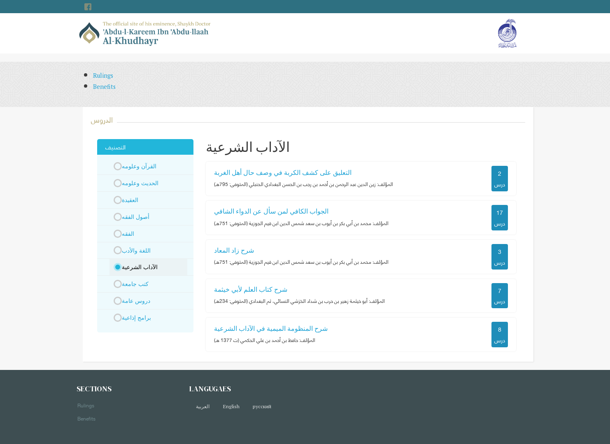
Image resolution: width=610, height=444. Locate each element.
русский (262, 406)
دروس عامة (136, 301)
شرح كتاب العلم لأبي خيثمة (250, 289)
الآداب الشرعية (140, 267)
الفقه (128, 233)
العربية (203, 406)
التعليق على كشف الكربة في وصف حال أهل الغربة (283, 172)
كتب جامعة (135, 284)
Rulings (103, 75)
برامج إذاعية (136, 317)
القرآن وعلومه (139, 166)
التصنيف (115, 146)
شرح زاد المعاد (234, 250)
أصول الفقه (135, 217)
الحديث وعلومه (140, 183)
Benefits (104, 87)
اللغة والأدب (136, 250)
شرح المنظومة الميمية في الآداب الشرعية (271, 328)
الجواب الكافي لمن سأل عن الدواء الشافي (271, 211)
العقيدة (130, 200)
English (231, 406)
